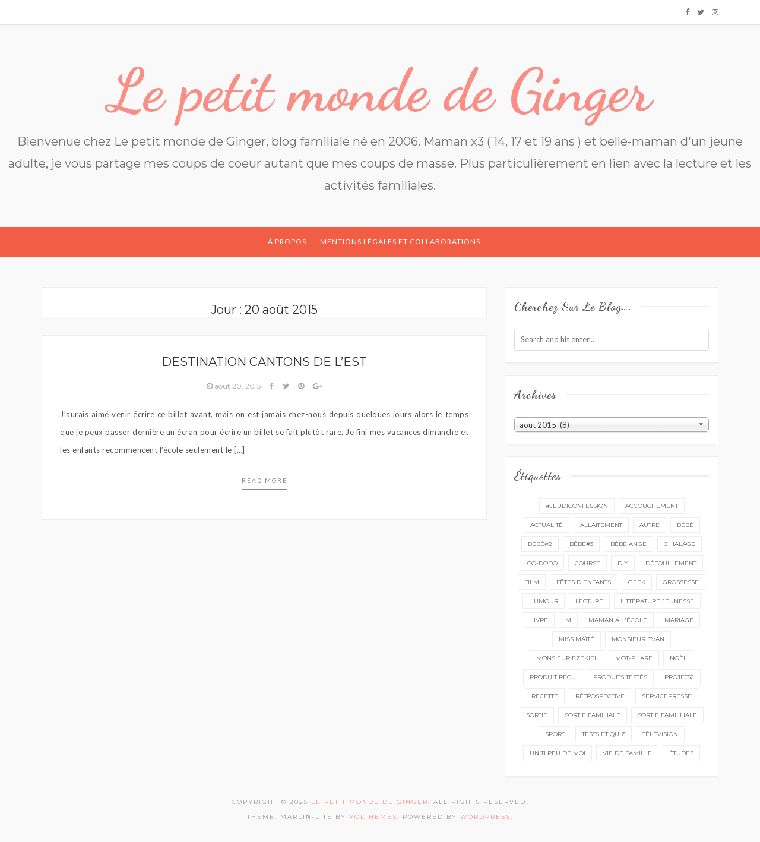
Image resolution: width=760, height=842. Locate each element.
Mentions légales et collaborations (400, 241)
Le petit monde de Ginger (380, 90)
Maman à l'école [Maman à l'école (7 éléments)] (617, 620)
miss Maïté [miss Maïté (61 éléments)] (576, 639)
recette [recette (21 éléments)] (544, 696)
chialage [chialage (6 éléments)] (679, 544)
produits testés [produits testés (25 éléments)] (620, 677)
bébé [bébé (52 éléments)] (685, 525)
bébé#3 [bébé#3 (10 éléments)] (581, 544)
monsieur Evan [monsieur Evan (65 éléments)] (638, 639)
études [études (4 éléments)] (681, 753)
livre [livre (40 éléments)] (539, 620)
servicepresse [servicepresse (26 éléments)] (667, 696)
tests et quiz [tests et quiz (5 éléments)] (603, 734)
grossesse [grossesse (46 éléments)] (681, 582)
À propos (287, 241)
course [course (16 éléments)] (587, 563)
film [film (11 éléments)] (531, 582)
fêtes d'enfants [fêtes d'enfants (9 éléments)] (583, 582)
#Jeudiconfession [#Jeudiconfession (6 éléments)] (577, 506)
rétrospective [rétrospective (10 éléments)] (600, 696)
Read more (264, 480)
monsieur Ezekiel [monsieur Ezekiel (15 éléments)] (567, 658)
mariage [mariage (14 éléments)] (679, 620)
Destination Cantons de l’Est (264, 362)
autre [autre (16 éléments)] (649, 525)
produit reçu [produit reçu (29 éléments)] (553, 677)
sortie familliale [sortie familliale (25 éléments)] (667, 715)
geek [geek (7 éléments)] (636, 582)
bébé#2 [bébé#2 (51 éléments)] (540, 544)
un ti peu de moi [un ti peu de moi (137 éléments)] (557, 753)
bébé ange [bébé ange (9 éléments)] (628, 544)
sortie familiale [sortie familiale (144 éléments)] (592, 715)
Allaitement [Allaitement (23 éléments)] (601, 525)
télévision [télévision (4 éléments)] (660, 734)
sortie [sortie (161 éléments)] (536, 715)
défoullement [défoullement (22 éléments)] (670, 563)
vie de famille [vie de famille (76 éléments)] (627, 753)
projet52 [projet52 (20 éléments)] (679, 677)
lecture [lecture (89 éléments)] (589, 601)
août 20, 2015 (234, 385)
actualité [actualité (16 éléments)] (546, 525)
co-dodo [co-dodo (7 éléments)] (542, 563)
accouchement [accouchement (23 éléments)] (651, 506)
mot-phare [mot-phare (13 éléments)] (634, 658)
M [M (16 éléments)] (568, 620)
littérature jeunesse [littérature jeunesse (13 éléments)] (657, 601)
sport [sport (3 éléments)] (555, 734)
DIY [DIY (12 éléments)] (623, 563)
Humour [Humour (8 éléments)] (543, 601)
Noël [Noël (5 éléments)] (678, 658)
